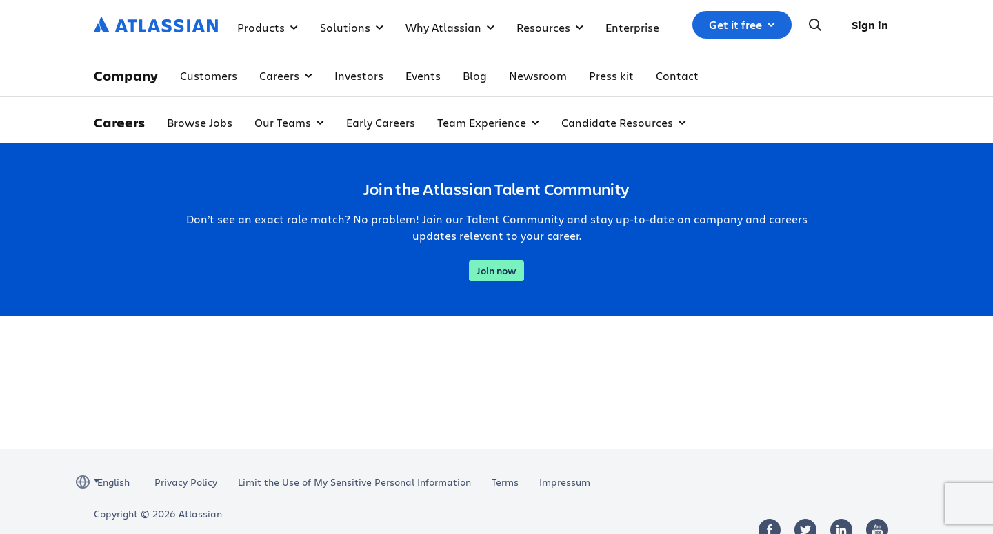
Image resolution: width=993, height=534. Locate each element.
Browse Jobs (199, 122)
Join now (496, 270)
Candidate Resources (623, 122)
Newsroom (538, 75)
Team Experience (488, 122)
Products (267, 27)
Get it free (742, 24)
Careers (285, 75)
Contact (677, 75)
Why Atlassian (449, 27)
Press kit (611, 75)
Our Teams (289, 122)
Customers (208, 75)
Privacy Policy (185, 482)
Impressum (564, 482)
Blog (475, 75)
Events (423, 75)
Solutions (351, 27)
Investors (358, 75)
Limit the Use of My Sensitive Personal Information (354, 482)
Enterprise (632, 27)
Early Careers (380, 122)
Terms (505, 482)
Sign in (870, 24)
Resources (549, 27)
